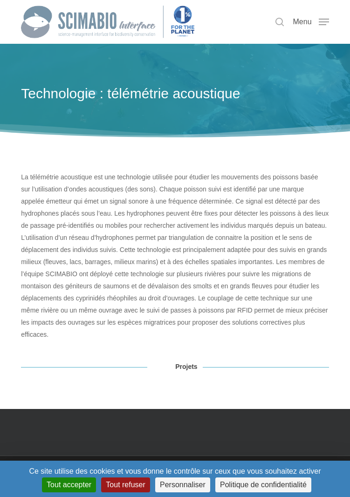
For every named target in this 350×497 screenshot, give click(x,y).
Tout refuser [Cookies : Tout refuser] (125, 485)
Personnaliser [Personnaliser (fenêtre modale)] (183, 485)
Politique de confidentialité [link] (263, 485)
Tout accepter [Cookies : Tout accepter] (69, 485)
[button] (311, 21)
